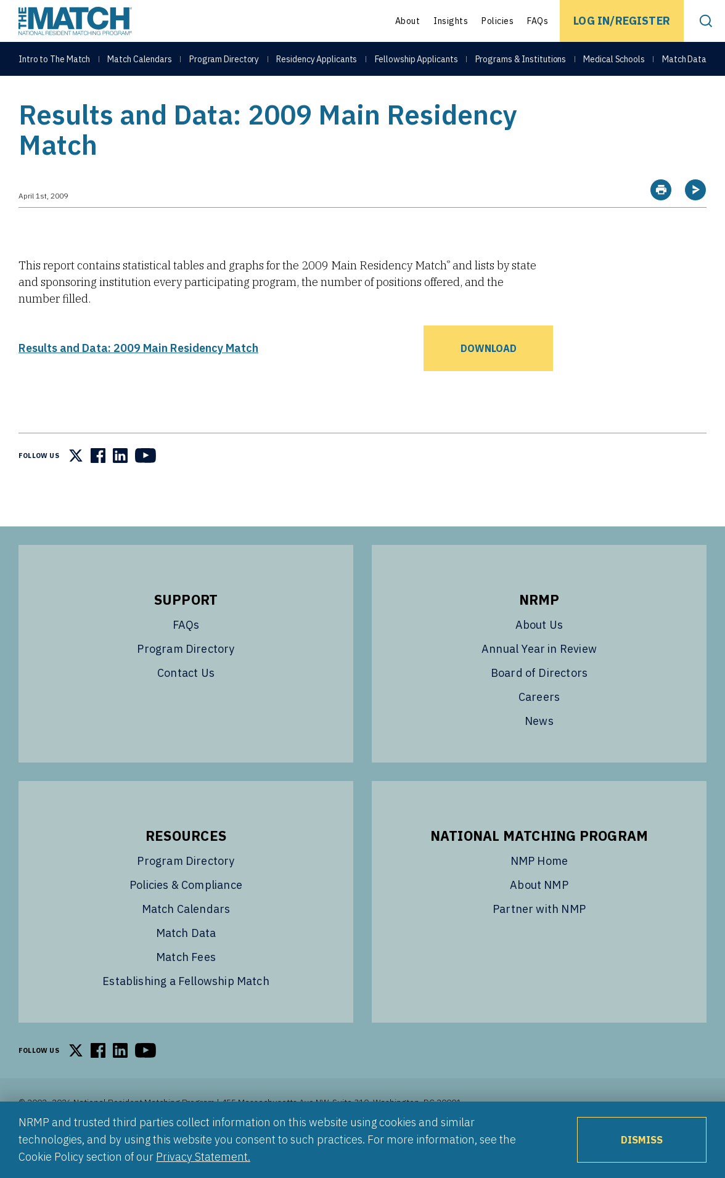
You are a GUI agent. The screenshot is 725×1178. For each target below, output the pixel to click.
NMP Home (539, 892)
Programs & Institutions (521, 62)
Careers (539, 728)
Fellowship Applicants (416, 62)
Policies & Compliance (185, 916)
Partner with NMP (539, 940)
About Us (539, 655)
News (539, 752)
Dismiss (642, 1140)
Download (489, 379)
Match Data (684, 62)
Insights (450, 21)
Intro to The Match (54, 62)
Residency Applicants (316, 62)
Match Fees (186, 988)
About (407, 21)
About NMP (539, 916)
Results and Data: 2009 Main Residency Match (138, 379)
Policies (497, 21)
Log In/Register (621, 21)
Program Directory (224, 62)
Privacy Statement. (203, 1157)
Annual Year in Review (539, 680)
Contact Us (186, 704)
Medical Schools (614, 62)
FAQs (537, 21)
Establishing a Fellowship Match (185, 1012)
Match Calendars (139, 62)
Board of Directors (539, 704)
